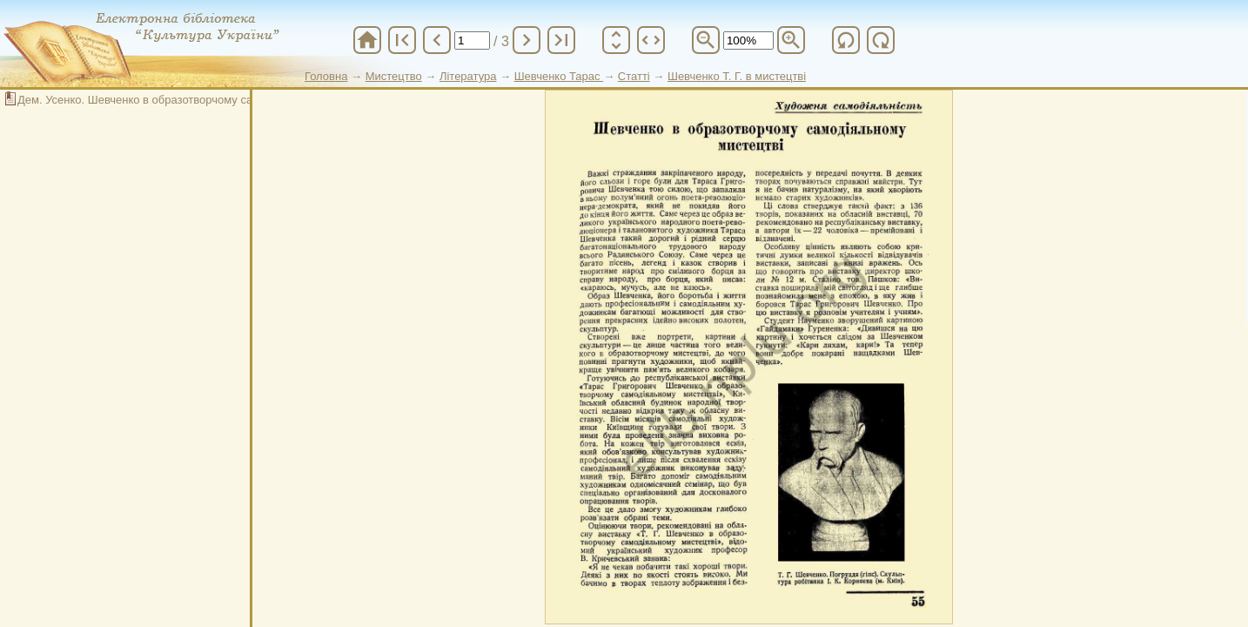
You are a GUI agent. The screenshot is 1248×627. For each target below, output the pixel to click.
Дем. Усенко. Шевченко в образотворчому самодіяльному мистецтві (195, 99)
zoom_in (791, 40)
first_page (402, 40)
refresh (846, 40)
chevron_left (437, 40)
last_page (561, 40)
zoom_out (706, 40)
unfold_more (616, 40)
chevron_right (526, 40)
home (367, 40)
